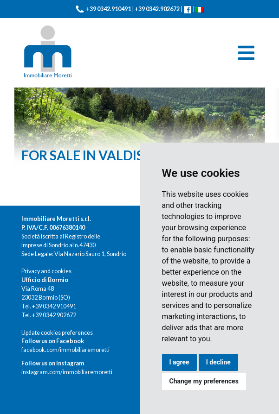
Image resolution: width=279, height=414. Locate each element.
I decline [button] (218, 362)
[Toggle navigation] (246, 52)
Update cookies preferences (57, 332)
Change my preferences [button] (204, 381)
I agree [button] (179, 362)
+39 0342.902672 (157, 9)
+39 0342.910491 (108, 9)
